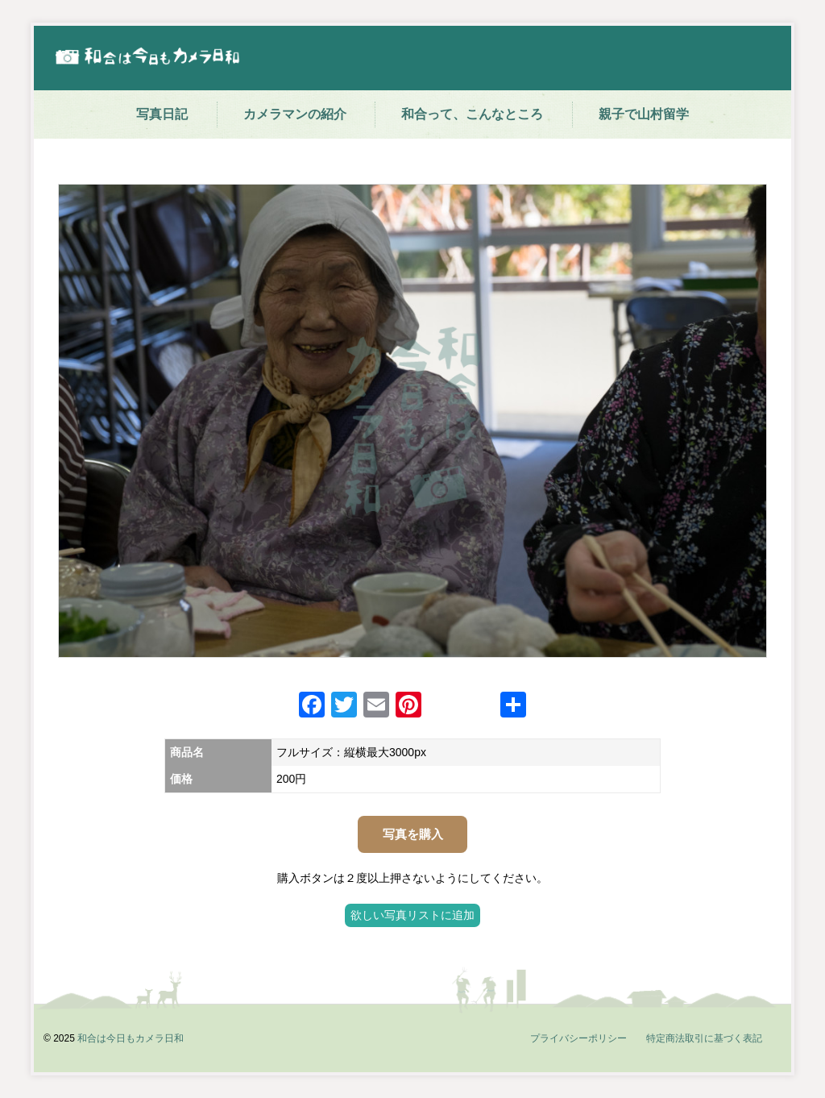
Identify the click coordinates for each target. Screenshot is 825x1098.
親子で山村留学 (644, 114)
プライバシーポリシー (578, 1038)
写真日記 (162, 114)
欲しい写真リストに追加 (412, 915)
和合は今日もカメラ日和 (130, 1038)
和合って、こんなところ (472, 114)
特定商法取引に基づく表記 (704, 1038)
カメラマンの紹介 (294, 114)
